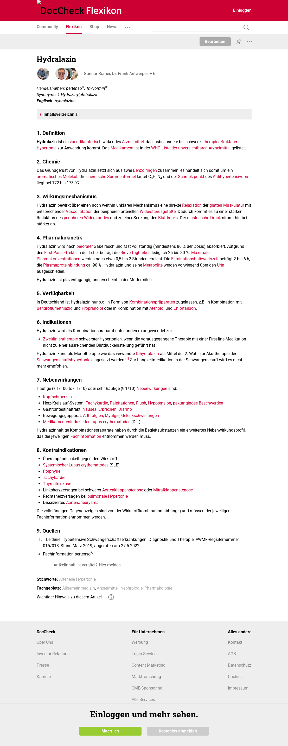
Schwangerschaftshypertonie (63, 359)
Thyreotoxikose (57, 483)
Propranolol (92, 308)
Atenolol (156, 308)
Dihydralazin (147, 353)
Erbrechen (107, 409)
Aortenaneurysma (82, 502)
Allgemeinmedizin (78, 588)
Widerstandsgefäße (158, 211)
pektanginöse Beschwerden (198, 403)
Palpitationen (122, 403)
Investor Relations (53, 653)
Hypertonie (46, 148)
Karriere (44, 676)
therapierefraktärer (220, 141)
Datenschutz (239, 665)
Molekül (70, 176)
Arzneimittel (133, 141)
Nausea (89, 409)
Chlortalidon (185, 308)
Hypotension (159, 403)
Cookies (235, 676)
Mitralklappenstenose (173, 490)
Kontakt (235, 642)
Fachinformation (86, 436)
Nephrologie (131, 588)
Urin (220, 265)
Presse (43, 665)
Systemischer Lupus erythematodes (75, 465)
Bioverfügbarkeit (135, 252)
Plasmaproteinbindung (64, 265)
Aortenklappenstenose (122, 490)
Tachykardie (97, 403)
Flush (141, 403)
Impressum (238, 688)
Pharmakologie (158, 588)
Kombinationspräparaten (152, 302)
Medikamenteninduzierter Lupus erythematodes (86, 421)
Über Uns (45, 642)
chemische (96, 176)
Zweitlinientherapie (60, 339)
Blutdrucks (168, 217)
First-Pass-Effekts (60, 252)
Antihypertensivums (231, 176)
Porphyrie (51, 471)
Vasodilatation (79, 211)
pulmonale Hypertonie (107, 496)
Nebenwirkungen (152, 388)
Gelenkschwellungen (140, 415)
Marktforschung (146, 676)
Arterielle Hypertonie (77, 579)
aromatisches (49, 176)
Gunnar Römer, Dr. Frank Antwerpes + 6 (119, 73)
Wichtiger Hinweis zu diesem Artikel (69, 597)
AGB (232, 653)
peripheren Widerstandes (86, 217)
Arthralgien (93, 415)
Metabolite (153, 265)
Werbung (140, 642)
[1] (127, 358)
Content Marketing (148, 665)
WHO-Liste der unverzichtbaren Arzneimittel (191, 148)
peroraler (84, 246)
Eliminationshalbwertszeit (195, 258)
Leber (94, 252)
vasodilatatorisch (85, 141)
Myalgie (112, 415)
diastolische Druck (204, 217)
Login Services (145, 653)
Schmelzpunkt (191, 176)
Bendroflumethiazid (55, 308)
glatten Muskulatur (226, 205)
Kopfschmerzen (57, 396)
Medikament (122, 148)
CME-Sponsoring (147, 688)
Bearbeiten (215, 41)
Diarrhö (125, 409)
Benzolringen (145, 170)
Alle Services (143, 699)
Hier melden (110, 564)
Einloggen (242, 10)
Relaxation (192, 205)
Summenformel (121, 176)
